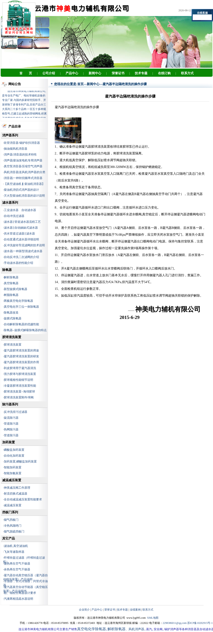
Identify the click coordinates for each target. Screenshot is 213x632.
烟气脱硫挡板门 (14, 531)
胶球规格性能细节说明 (18, 379)
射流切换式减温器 (15, 493)
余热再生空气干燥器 (17, 569)
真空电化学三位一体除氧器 (21, 306)
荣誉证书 (109, 609)
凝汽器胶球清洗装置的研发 (21, 356)
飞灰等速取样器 (14, 551)
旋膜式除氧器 (12, 318)
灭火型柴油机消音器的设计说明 (24, 195)
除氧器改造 (11, 312)
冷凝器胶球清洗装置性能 (20, 385)
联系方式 (147, 609)
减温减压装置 (12, 505)
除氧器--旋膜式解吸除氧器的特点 (25, 330)
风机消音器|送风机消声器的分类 (25, 172)
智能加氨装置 (12, 473)
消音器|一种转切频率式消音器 (23, 178)
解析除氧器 (11, 277)
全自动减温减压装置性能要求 (23, 499)
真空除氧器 (11, 283)
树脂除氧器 (11, 295)
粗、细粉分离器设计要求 (20, 593)
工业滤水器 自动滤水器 (20, 210)
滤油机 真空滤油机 (16, 546)
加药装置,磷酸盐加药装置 (20, 461)
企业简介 (84, 609)
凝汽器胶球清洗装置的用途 (21, 350)
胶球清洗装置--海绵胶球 (19, 391)
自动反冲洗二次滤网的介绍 (21, 257)
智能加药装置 (12, 467)
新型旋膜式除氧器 (15, 289)
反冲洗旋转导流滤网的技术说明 (24, 245)
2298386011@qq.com (175, 623)
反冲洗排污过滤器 (15, 412)
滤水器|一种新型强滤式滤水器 (23, 251)
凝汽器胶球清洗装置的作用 (21, 362)
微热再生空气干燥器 (17, 563)
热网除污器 (11, 429)
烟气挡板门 (11, 519)
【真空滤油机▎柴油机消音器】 (24, 184)
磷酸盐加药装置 (14, 449)
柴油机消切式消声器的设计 (21, 189)
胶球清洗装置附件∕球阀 (19, 397)
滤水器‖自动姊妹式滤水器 (21, 227)
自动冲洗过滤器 (14, 216)
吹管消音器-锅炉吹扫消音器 (22, 142)
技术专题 (122, 609)
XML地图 (152, 617)
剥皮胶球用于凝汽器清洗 (20, 368)
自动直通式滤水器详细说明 (21, 239)
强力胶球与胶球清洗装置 (20, 374)
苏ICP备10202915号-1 (200, 623)
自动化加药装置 (14, 455)
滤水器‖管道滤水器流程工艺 (22, 221)
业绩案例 (135, 609)
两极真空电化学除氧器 (18, 300)
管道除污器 (11, 423)
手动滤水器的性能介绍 (18, 263)
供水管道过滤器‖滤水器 (19, 233)
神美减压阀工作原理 (17, 487)
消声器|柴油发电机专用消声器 (23, 160)
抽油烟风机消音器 (15, 148)
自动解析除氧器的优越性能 (21, 324)
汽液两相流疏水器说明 (18, 598)
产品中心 (97, 609)
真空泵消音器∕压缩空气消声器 (23, 166)
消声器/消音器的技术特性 (20, 154)
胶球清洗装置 (12, 344)
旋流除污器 (11, 417)
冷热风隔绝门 (12, 525)
